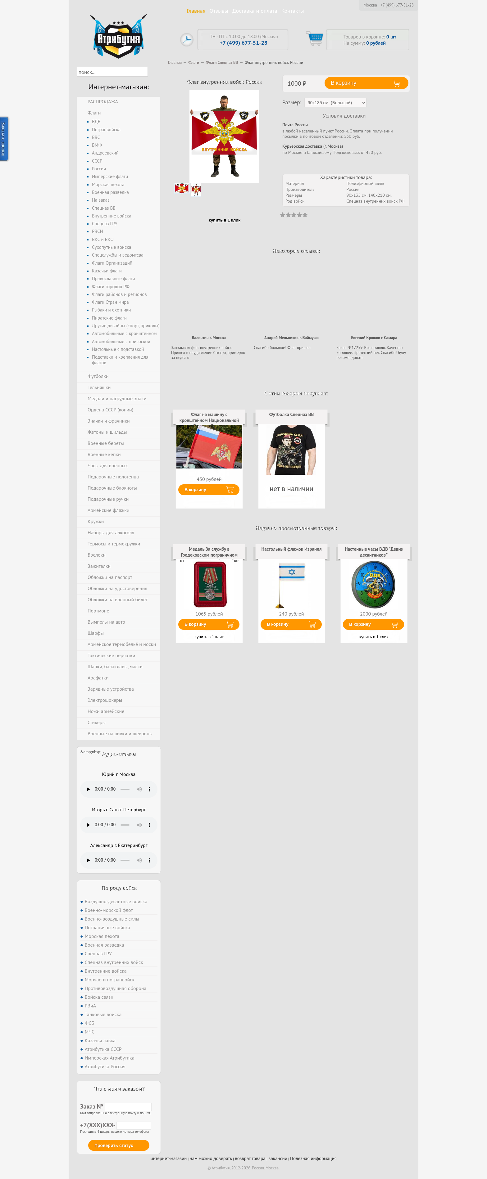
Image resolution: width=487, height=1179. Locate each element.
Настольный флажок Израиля (292, 549)
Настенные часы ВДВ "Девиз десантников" (374, 552)
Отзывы (219, 10)
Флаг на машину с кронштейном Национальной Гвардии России (209, 420)
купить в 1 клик (224, 220)
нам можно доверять (211, 1158)
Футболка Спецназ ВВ (291, 414)
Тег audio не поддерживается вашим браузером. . (118, 789)
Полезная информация (313, 1158)
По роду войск (118, 887)
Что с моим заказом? (118, 1088)
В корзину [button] (343, 83)
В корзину (195, 489)
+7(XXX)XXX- (115, 1125)
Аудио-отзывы (119, 753)
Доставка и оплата (254, 10)
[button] (153, 72)
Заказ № (116, 1106)
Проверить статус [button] (113, 1145)
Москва (370, 5)
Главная (196, 10)
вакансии (277, 1158)
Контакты (292, 10)
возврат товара (250, 1158)
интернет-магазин (168, 1158)
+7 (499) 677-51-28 (397, 5)
